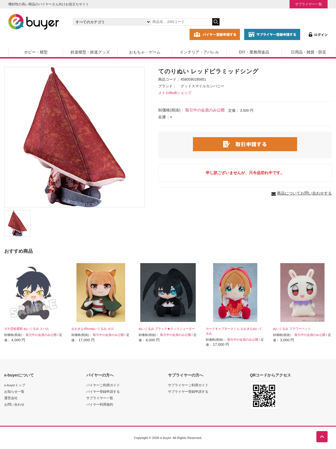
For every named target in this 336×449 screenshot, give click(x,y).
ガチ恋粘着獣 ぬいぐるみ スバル (26, 328)
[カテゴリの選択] (112, 21)
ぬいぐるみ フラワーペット (292, 328)
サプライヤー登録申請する (188, 391)
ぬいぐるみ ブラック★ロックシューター (167, 328)
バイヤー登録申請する (103, 391)
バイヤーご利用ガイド (103, 385)
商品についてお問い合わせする (304, 193)
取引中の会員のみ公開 (205, 110)
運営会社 (11, 398)
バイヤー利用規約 (99, 404)
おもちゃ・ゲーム (144, 52)
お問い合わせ (14, 404)
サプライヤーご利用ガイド (188, 385)
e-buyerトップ (14, 385)
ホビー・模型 (36, 52)
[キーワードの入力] (181, 21)
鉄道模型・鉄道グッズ (90, 52)
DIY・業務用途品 (254, 52)
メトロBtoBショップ (174, 93)
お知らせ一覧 (14, 391)
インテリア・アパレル (199, 52)
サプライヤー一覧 (308, 4)
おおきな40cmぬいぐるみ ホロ (92, 328)
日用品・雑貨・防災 (308, 52)
